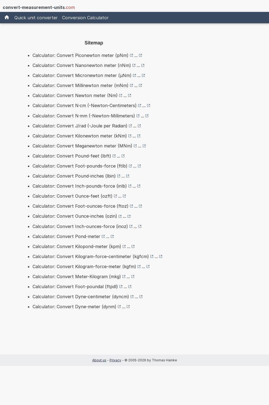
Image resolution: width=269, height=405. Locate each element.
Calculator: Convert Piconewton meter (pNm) (81, 55)
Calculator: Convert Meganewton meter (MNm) (82, 146)
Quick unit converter (36, 17)
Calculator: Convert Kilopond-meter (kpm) (77, 246)
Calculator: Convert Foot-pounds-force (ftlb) (80, 166)
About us (99, 360)
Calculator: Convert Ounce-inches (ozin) (75, 216)
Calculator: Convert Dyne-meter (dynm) (74, 306)
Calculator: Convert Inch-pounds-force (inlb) (80, 186)
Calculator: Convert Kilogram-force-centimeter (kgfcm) (91, 256)
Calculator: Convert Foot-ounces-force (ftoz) (81, 206)
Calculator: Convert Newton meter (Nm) (75, 95)
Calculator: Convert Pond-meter (66, 236)
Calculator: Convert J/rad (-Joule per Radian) (80, 125)
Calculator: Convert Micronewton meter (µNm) (82, 75)
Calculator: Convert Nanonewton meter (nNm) (82, 65)
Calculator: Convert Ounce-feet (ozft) (73, 196)
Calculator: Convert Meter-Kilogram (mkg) (77, 276)
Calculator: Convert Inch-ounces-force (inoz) (80, 226)
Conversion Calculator (85, 17)
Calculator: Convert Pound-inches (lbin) (74, 176)
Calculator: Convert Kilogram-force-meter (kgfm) (84, 266)
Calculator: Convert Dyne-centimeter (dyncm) (81, 296)
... (135, 55)
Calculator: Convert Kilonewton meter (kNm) (80, 136)
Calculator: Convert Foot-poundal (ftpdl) (75, 286)
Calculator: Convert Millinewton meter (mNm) (81, 85)
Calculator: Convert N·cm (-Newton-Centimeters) (85, 105)
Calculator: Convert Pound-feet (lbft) (72, 156)
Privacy (115, 360)
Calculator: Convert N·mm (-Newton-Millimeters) (84, 115)
